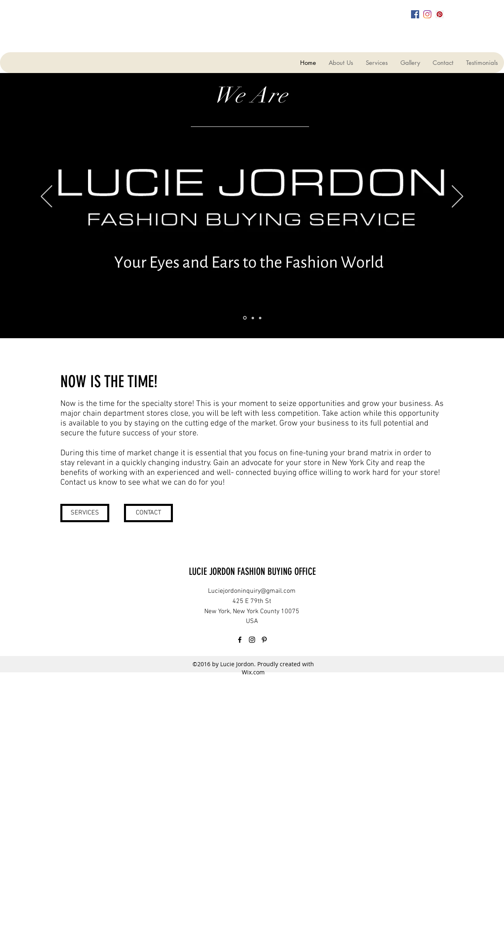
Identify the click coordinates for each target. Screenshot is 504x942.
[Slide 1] (245, 318)
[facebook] (415, 14)
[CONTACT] (148, 513)
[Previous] (46, 197)
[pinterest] (439, 14)
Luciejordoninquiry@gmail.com (252, 591)
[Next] (457, 197)
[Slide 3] (260, 318)
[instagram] (427, 14)
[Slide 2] (253, 318)
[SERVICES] (84, 513)
